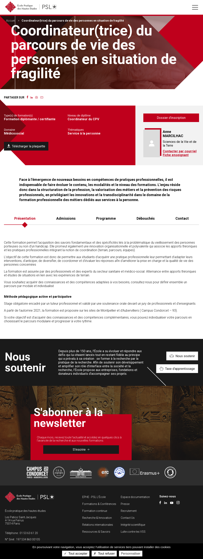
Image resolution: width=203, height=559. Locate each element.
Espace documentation (135, 497)
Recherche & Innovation (97, 517)
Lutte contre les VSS (133, 531)
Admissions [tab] (66, 218)
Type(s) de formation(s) (18, 115)
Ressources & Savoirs (96, 531)
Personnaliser (130, 553)
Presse (125, 504)
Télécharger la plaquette (28, 146)
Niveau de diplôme (79, 115)
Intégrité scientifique (133, 524)
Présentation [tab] (24, 218)
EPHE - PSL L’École (94, 497)
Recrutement (129, 510)
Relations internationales (97, 524)
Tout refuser (104, 553)
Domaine (9, 129)
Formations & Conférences (99, 504)
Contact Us (128, 517)
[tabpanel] (101, 283)
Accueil (10, 20)
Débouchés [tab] (146, 218)
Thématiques (76, 129)
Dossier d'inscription (171, 118)
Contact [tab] (182, 218)
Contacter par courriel (179, 151)
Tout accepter (75, 553)
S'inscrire (81, 449)
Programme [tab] (106, 218)
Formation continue (94, 510)
